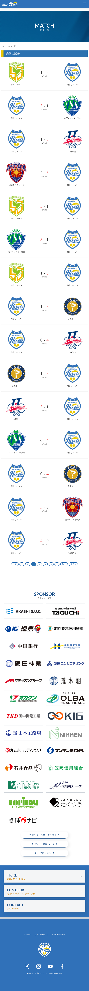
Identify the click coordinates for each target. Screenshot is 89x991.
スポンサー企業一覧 (57, 935)
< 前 (15, 564)
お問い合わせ (40, 935)
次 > (64, 564)
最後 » (73, 564)
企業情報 (27, 935)
